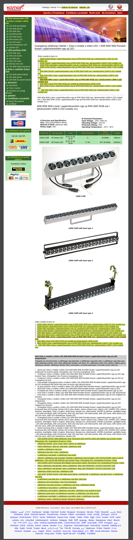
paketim (11, 96)
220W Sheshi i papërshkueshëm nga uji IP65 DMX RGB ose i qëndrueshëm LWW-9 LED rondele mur (81, 63)
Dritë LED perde (15, 56)
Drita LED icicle (15, 61)
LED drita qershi (15, 77)
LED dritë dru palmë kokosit (20, 80)
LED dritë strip (14, 31)
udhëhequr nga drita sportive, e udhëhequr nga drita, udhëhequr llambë (66, 485)
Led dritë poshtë (15, 34)
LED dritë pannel (15, 29)
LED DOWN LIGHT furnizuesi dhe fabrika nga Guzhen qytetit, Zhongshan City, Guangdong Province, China (80, 463)
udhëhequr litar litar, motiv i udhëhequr (52, 452)
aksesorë (12, 82)
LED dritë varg (14, 53)
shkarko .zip (84, 7)
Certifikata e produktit (77, 13)
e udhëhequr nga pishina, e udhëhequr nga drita (56, 488)
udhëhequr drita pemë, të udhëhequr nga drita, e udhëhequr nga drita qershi (68, 493)
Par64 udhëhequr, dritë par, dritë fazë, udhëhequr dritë (59, 446)
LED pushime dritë (17, 50)
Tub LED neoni (15, 42)
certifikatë (12, 104)
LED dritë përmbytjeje (17, 26)
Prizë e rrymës (14, 88)
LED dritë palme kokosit (18, 74)
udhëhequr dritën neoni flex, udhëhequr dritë (55, 471)
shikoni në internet (70, 7)
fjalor (119, 13)
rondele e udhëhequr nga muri (49, 449)
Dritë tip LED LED (16, 64)
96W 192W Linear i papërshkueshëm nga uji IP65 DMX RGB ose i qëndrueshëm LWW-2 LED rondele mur (80, 343)
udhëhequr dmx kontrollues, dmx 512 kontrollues (57, 482)
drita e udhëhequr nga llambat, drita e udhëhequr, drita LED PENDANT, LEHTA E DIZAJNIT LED (76, 466)
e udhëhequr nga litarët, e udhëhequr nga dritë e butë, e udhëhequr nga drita (68, 496)
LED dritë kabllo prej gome (19, 66)
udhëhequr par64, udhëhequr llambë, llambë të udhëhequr (60, 499)
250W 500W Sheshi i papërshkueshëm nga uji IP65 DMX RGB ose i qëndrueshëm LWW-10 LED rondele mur (81, 324)
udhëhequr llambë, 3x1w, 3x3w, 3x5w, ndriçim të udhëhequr (61, 444)
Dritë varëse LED (16, 39)
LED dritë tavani (15, 37)
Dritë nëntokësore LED (18, 45)
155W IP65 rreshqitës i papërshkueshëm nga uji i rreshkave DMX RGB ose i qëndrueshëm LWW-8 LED (81, 65)
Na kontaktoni (109, 13)
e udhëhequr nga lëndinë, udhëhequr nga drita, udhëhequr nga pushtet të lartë (69, 491)
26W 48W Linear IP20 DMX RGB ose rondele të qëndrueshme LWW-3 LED (70, 84)
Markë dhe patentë (16, 101)
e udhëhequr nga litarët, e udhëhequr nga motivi (56, 455)
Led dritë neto (14, 58)
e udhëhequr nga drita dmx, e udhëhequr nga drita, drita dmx (61, 479)
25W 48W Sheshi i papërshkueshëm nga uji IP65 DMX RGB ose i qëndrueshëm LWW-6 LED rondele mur (79, 333)
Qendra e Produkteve (54, 13)
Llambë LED (14, 47)
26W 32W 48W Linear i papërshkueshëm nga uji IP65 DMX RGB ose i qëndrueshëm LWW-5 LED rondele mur (81, 335)
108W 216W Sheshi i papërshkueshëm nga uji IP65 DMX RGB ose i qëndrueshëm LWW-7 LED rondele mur (80, 331)
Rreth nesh (94, 13)
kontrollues (13, 85)
